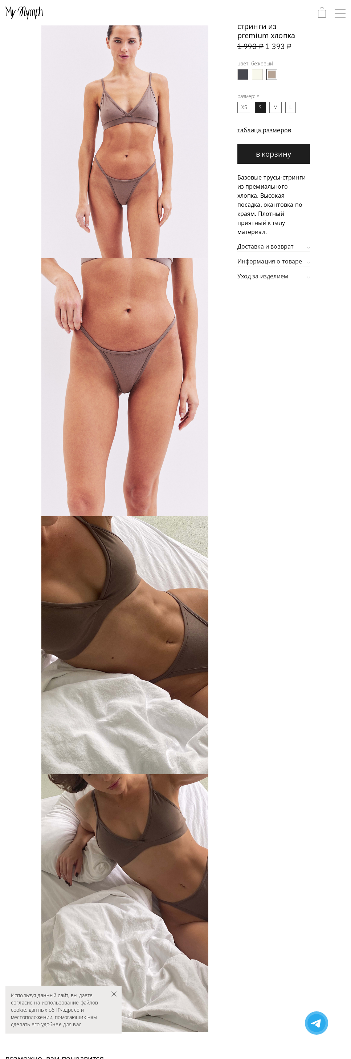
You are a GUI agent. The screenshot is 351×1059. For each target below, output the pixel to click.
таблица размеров (264, 130)
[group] (124, 129)
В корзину (273, 154)
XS (244, 107)
